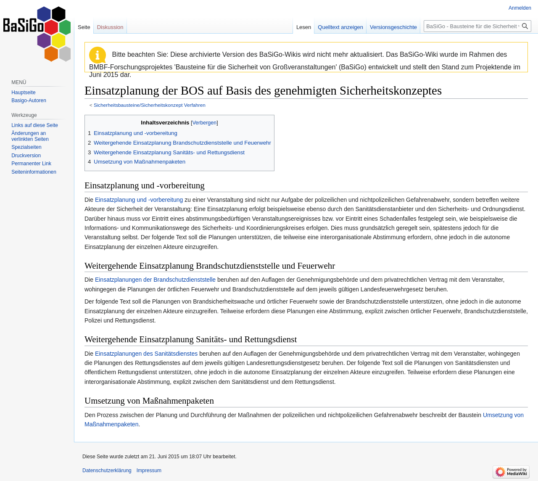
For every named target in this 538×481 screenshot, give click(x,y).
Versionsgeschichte (393, 27)
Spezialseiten (26, 147)
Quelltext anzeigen (340, 27)
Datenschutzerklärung (107, 470)
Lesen (303, 27)
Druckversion (26, 156)
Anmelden (520, 8)
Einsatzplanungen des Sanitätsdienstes (146, 353)
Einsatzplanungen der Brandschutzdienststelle (155, 279)
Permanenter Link (31, 163)
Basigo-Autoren (28, 100)
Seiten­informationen (33, 172)
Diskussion (110, 27)
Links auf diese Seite (34, 125)
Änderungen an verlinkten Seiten (30, 136)
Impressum (149, 470)
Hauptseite (23, 92)
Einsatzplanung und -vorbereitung (139, 199)
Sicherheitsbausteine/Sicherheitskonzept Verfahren (150, 105)
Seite (84, 27)
